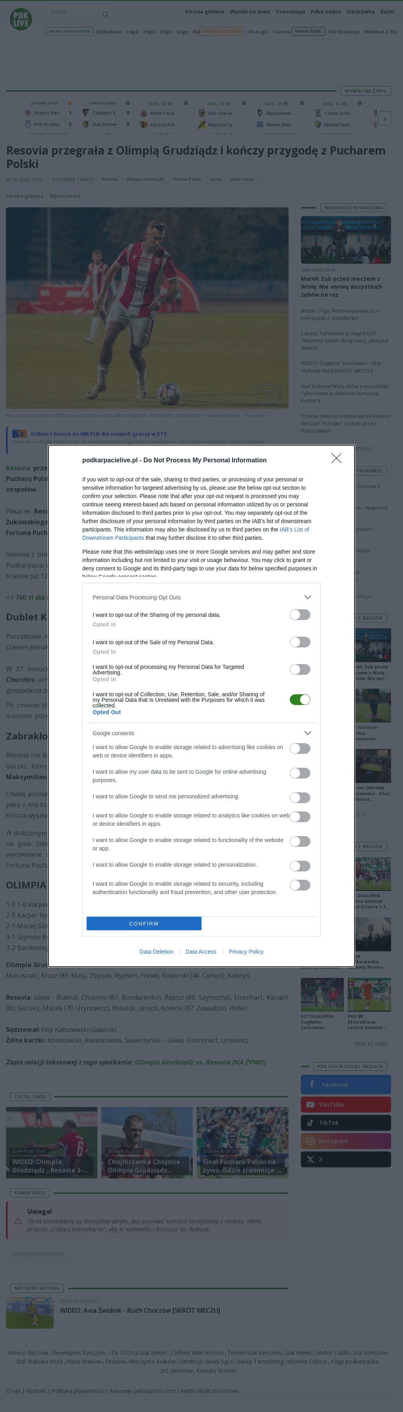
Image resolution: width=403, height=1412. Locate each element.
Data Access (201, 951)
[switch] (300, 614)
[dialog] (201, 706)
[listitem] (201, 597)
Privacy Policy (246, 951)
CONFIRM (144, 924)
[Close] (339, 460)
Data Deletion (156, 951)
